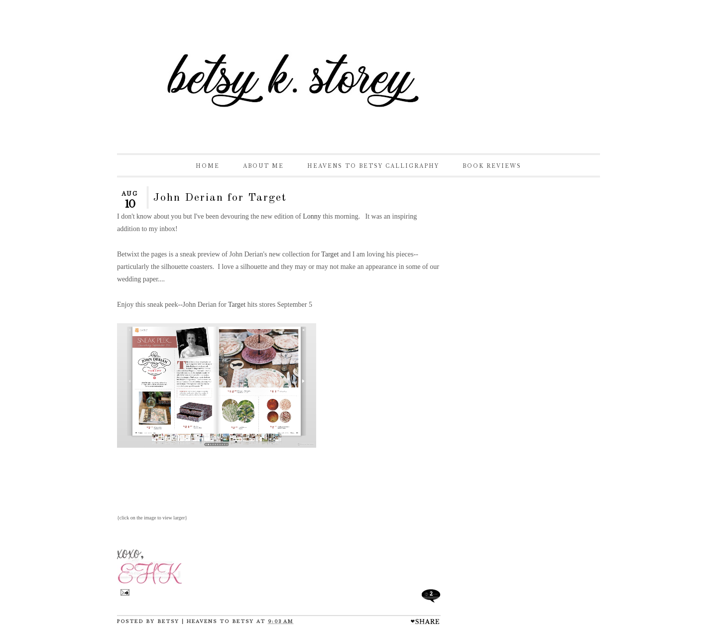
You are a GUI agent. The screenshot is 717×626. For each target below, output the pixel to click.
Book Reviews (492, 166)
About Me (263, 166)
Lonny (311, 216)
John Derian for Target (220, 197)
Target (330, 254)
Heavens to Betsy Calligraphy (373, 166)
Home (208, 166)
